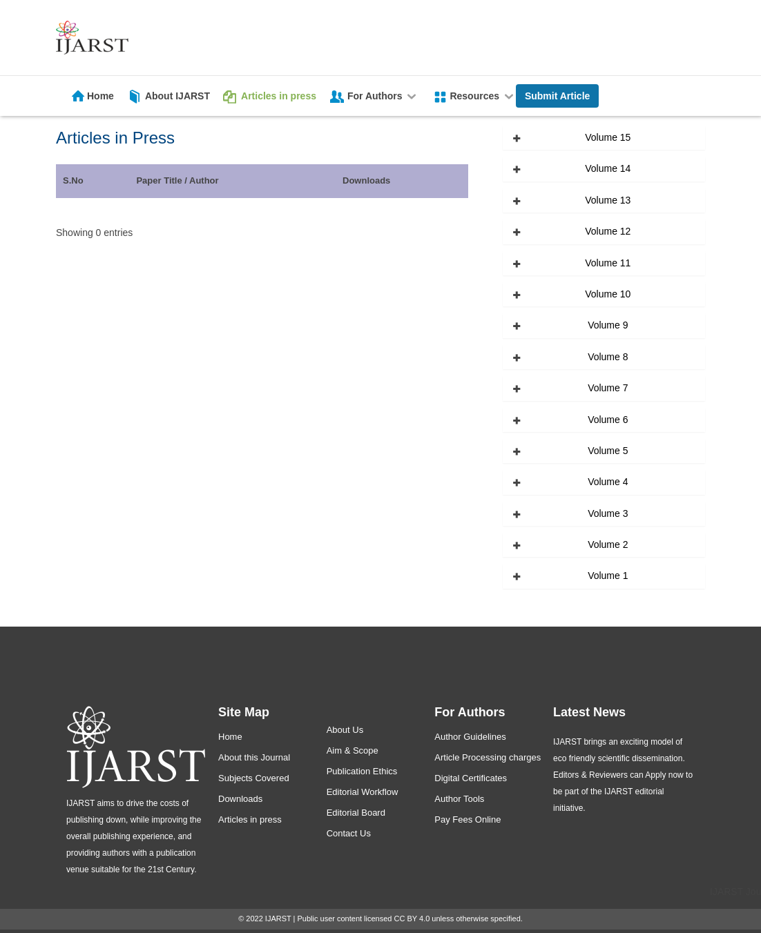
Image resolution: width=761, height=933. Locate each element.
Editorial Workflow (362, 792)
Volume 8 (608, 356)
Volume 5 (608, 450)
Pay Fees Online (467, 819)
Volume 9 (608, 325)
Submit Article (557, 95)
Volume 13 (607, 200)
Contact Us (349, 833)
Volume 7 (608, 387)
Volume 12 (607, 231)
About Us (345, 730)
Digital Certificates (470, 778)
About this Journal (254, 757)
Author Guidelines (469, 736)
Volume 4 (608, 481)
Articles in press (278, 95)
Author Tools (459, 799)
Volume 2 (608, 544)
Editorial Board (356, 812)
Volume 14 (607, 168)
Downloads (240, 799)
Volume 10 (607, 293)
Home (100, 95)
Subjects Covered (253, 778)
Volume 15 (607, 137)
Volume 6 (608, 419)
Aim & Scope (352, 750)
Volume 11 (607, 262)
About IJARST (177, 95)
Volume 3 (608, 513)
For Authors (382, 95)
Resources (482, 95)
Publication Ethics (362, 771)
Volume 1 (608, 575)
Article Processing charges (487, 757)
